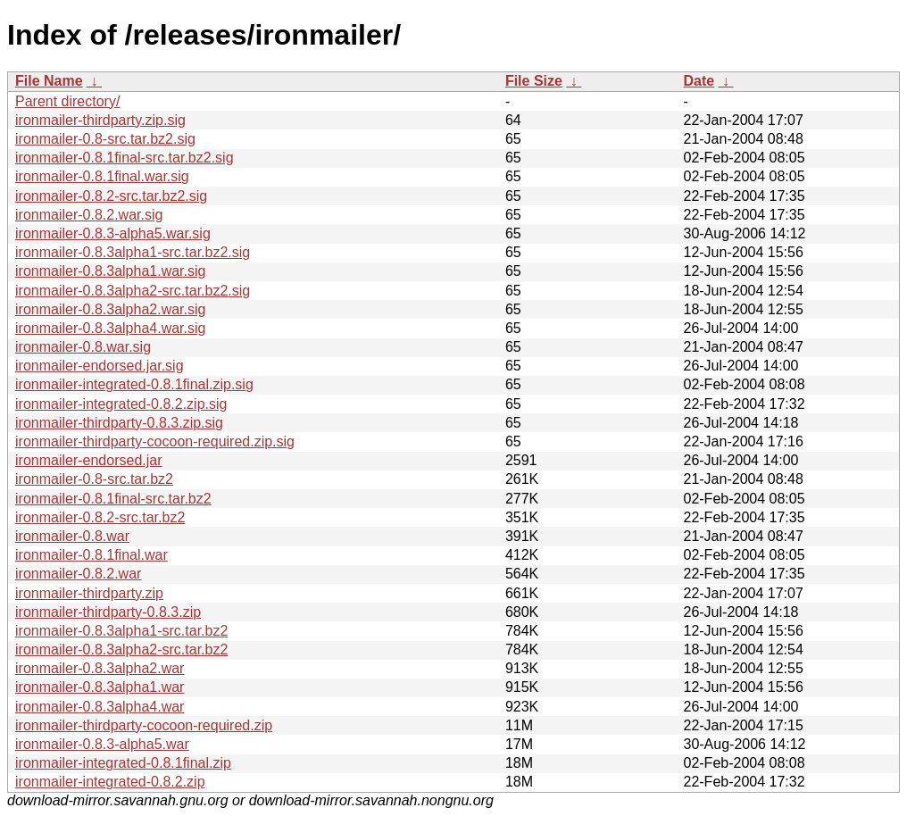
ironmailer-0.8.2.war (78, 573)
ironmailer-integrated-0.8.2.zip (110, 781)
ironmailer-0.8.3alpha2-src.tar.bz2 (121, 649)
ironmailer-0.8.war (72, 536)
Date (698, 80)
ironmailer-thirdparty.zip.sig (100, 120)
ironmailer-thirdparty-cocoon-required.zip (143, 725)
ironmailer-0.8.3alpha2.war (99, 668)
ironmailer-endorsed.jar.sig (99, 365)
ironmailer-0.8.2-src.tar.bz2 (100, 517)
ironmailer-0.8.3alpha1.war (99, 687)
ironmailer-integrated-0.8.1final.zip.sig (134, 384)
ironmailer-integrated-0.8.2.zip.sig (121, 404)
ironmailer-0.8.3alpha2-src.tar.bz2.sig (132, 290)
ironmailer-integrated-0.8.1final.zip (123, 762)
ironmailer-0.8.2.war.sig (88, 214)
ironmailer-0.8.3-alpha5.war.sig (113, 233)
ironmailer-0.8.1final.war (91, 554)
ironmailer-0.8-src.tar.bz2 (94, 479)
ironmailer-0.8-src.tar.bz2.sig (105, 138)
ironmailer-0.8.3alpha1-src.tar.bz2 (121, 630)
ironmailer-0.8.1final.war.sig (102, 176)
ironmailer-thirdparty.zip (89, 593)
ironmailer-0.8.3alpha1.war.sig (110, 271)
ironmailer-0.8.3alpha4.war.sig (110, 328)
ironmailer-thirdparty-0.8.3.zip (108, 612)
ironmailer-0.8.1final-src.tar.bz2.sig (124, 157)
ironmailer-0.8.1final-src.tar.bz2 (113, 498)
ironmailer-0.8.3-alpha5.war (102, 744)
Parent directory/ (67, 101)
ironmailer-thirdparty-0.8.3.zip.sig (119, 422)
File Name (49, 80)
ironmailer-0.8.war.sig (83, 346)
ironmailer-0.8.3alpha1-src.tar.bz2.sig (132, 252)
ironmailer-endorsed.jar (88, 460)
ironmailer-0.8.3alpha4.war (99, 706)
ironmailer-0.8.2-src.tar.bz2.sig (111, 196)
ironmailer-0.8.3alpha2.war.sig (110, 309)
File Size (533, 80)
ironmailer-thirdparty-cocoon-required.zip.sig (155, 441)
